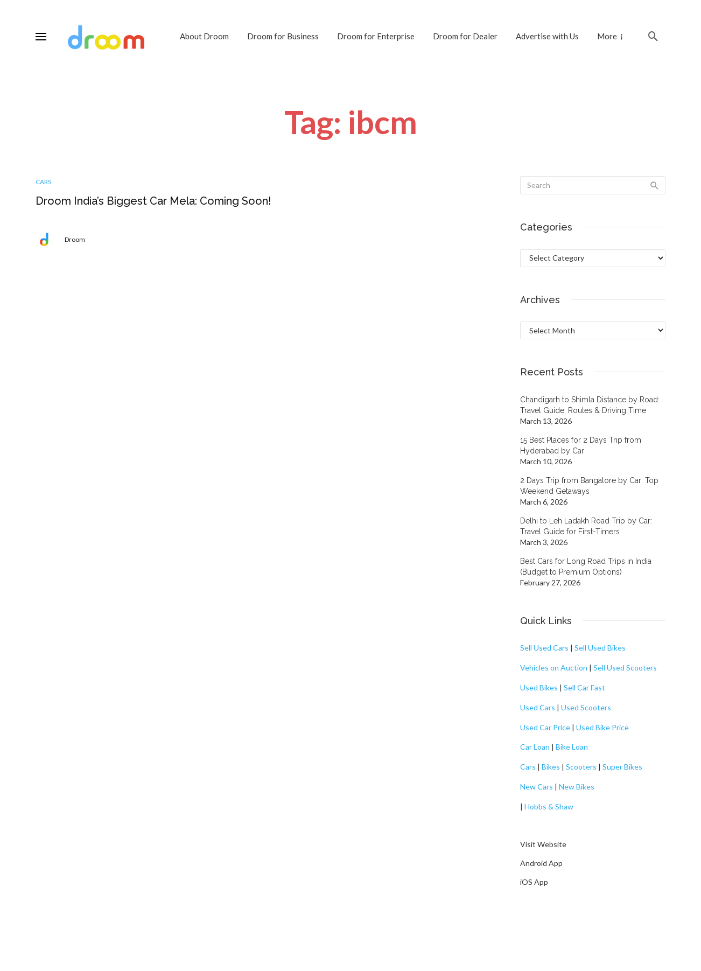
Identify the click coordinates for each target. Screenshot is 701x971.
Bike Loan (572, 746)
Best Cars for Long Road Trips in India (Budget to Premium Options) (585, 566)
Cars (43, 182)
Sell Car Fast (584, 687)
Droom (75, 239)
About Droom (204, 36)
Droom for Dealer (465, 36)
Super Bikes (622, 766)
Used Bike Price (602, 727)
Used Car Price (545, 727)
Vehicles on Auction (553, 667)
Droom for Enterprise (376, 36)
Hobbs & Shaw (548, 806)
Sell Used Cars (544, 647)
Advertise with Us (547, 36)
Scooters (581, 766)
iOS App (534, 881)
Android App (541, 863)
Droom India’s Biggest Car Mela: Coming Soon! (153, 200)
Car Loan (535, 746)
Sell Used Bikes (600, 647)
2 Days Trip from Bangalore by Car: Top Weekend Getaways (589, 485)
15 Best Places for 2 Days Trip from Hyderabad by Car (580, 445)
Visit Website (543, 844)
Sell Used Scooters (625, 667)
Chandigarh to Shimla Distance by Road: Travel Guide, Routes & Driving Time (590, 405)
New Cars (536, 786)
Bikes (551, 766)
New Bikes (576, 786)
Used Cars (537, 707)
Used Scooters (586, 707)
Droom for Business (283, 36)
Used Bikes (539, 687)
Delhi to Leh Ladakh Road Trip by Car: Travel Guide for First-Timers (586, 526)
